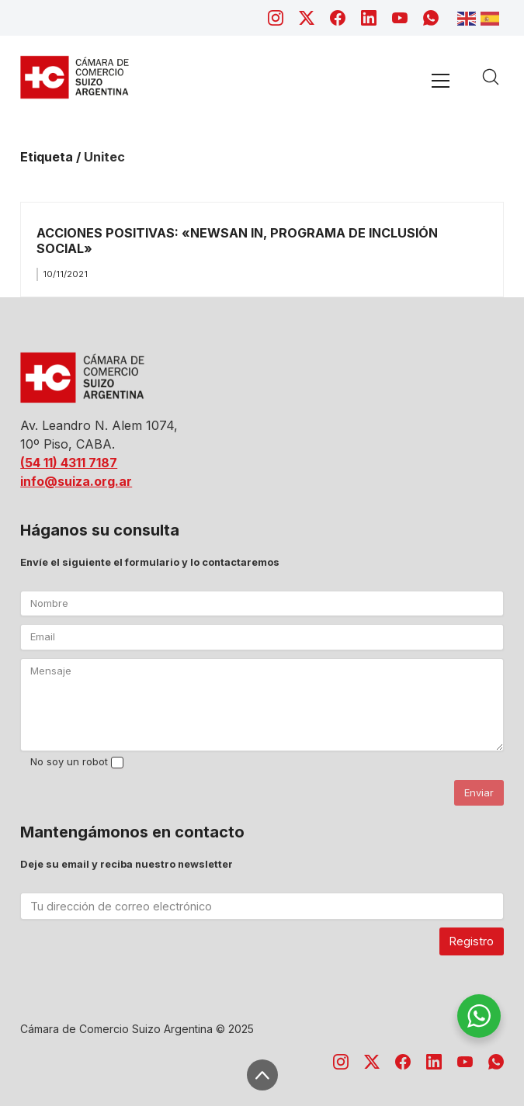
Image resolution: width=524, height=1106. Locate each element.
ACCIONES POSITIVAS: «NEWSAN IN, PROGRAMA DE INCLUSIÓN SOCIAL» (237, 240)
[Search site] (490, 76)
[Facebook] (337, 18)
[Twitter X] (306, 18)
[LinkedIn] (369, 18)
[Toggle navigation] (440, 80)
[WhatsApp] (431, 18)
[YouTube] (400, 18)
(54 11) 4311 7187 (68, 462)
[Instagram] (275, 18)
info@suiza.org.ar (76, 481)
